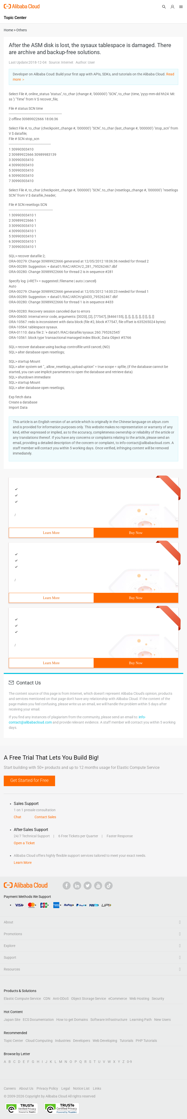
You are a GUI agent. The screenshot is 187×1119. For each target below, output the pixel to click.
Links (97, 1088)
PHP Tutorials (146, 1041)
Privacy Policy (47, 1088)
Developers (81, 1041)
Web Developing (105, 1041)
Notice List (81, 1088)
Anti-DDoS (61, 999)
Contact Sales (45, 817)
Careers (10, 1088)
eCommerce (117, 999)
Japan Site (12, 1020)
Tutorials (126, 1041)
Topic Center (13, 1041)
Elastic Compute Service (22, 999)
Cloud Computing (39, 1041)
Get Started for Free (29, 780)
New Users (162, 1020)
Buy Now (135, 533)
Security (158, 999)
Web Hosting (139, 999)
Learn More (51, 533)
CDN (46, 999)
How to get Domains (72, 1020)
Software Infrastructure (108, 1020)
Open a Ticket (24, 843)
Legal (65, 1088)
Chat (17, 817)
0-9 (129, 1062)
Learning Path (141, 1020)
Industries (63, 1041)
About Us (26, 1088)
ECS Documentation (38, 1020)
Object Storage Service (88, 999)
